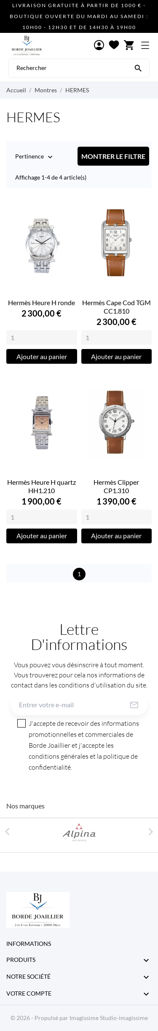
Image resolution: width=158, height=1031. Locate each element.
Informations (28, 943)
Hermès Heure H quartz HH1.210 (41, 486)
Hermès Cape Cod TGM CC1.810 (116, 306)
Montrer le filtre (113, 156)
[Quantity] (41, 337)
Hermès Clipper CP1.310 (116, 486)
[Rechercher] (138, 67)
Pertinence (29, 157)
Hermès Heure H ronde (41, 302)
